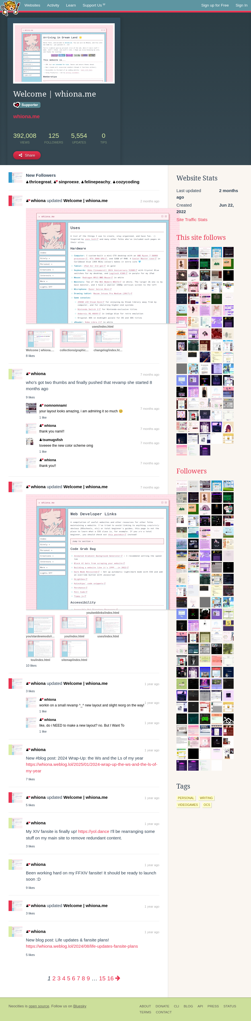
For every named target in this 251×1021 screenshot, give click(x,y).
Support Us (94, 5)
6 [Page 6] (73, 978)
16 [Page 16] (110, 978)
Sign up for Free (215, 5)
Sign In (242, 5)
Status (229, 1006)
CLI (176, 1006)
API (200, 1006)
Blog (188, 1006)
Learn (71, 5)
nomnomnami (53, 405)
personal (186, 798)
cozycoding (126, 181)
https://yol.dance (93, 831)
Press (213, 1006)
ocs (207, 804)
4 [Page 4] (63, 978)
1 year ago (152, 684)
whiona (36, 200)
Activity (53, 5)
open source (39, 1006)
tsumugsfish (51, 440)
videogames (188, 804)
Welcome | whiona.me (85, 200)
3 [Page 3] (58, 978)
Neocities (16, 1006)
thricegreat (38, 181)
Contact (164, 1012)
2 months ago (149, 201)
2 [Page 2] (53, 978)
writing (206, 798)
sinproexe (66, 181)
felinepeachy (95, 181)
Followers (191, 471)
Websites (32, 5)
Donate (162, 1006)
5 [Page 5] (68, 978)
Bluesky (79, 1006)
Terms (145, 1012)
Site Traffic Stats (191, 219)
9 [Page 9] (88, 978)
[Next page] (117, 978)
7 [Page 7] (78, 978)
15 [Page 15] (102, 978)
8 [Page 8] (83, 978)
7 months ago (149, 374)
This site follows (201, 237)
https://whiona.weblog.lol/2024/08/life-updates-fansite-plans (82, 946)
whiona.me (26, 116)
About (145, 1006)
